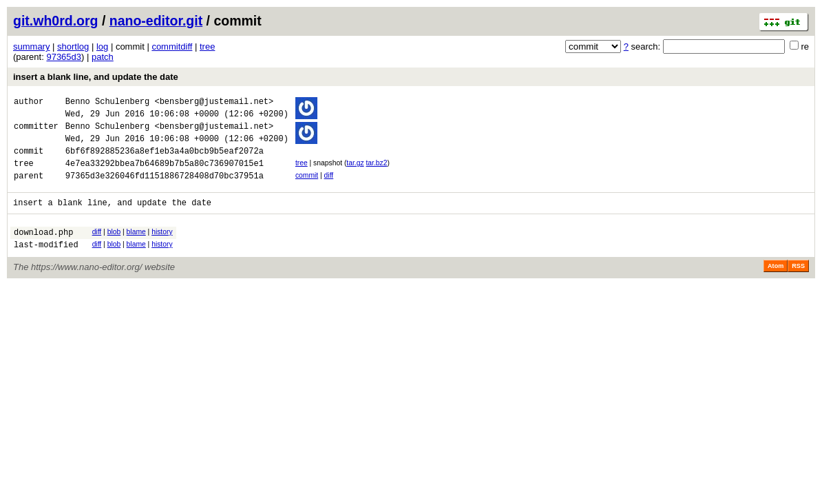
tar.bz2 (376, 173)
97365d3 (63, 57)
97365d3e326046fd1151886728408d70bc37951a (164, 190)
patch (103, 57)
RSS (798, 286)
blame (136, 248)
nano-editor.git (155, 20)
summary (31, 46)
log (102, 46)
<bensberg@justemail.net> (213, 103)
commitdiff (171, 46)
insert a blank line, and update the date (95, 77)
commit (306, 188)
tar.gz (354, 173)
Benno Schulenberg (107, 103)
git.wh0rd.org (55, 20)
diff (329, 188)
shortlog (73, 46)
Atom (775, 286)
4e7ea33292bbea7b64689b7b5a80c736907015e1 (164, 175)
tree (207, 46)
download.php (43, 250)
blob (114, 248)
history (161, 248)
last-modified (46, 265)
